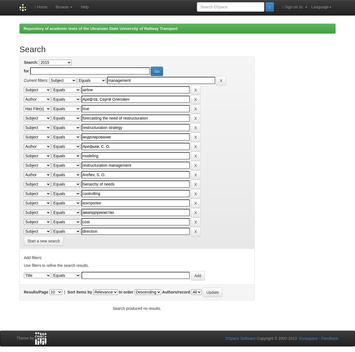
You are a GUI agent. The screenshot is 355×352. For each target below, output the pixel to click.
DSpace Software (240, 338)
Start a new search (43, 241)
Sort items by (79, 292)
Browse (64, 7)
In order (126, 292)
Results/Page (36, 292)
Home (40, 7)
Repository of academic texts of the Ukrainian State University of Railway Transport (101, 28)
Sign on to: (294, 7)
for (26, 71)
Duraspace (308, 338)
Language (321, 7)
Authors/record (176, 292)
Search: (31, 62)
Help (85, 7)
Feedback (329, 338)
